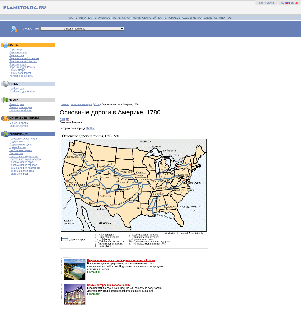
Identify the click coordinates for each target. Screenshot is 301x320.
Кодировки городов (20, 144)
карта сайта (266, 2)
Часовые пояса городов (23, 165)
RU (282, 2)
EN (292, 2)
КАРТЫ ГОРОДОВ (169, 17)
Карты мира (16, 49)
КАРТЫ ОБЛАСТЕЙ (144, 17)
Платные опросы (19, 173)
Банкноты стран (18, 125)
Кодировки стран (19, 141)
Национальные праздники (24, 167)
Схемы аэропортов (20, 73)
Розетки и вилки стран (22, 170)
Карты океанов (18, 52)
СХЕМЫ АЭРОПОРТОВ (218, 17)
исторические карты (81, 104)
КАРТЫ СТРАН (121, 17)
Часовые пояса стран (21, 162)
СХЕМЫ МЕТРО (192, 17)
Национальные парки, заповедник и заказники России (121, 260)
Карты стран (16, 55)
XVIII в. (90, 128)
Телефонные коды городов (25, 159)
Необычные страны (20, 150)
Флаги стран (16, 104)
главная (65, 104)
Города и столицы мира (23, 138)
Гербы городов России (22, 91)
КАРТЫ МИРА (77, 17)
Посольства (16, 153)
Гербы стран (16, 88)
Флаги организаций (20, 107)
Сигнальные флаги (20, 110)
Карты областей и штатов (24, 58)
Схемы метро (17, 70)
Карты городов (17, 64)
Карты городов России (22, 67)
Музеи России (17, 147)
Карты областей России (23, 61)
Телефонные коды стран (23, 156)
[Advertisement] (179, 68)
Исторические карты (21, 75)
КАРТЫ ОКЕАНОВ (99, 17)
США (96, 104)
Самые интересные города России (108, 285)
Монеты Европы (18, 123)
